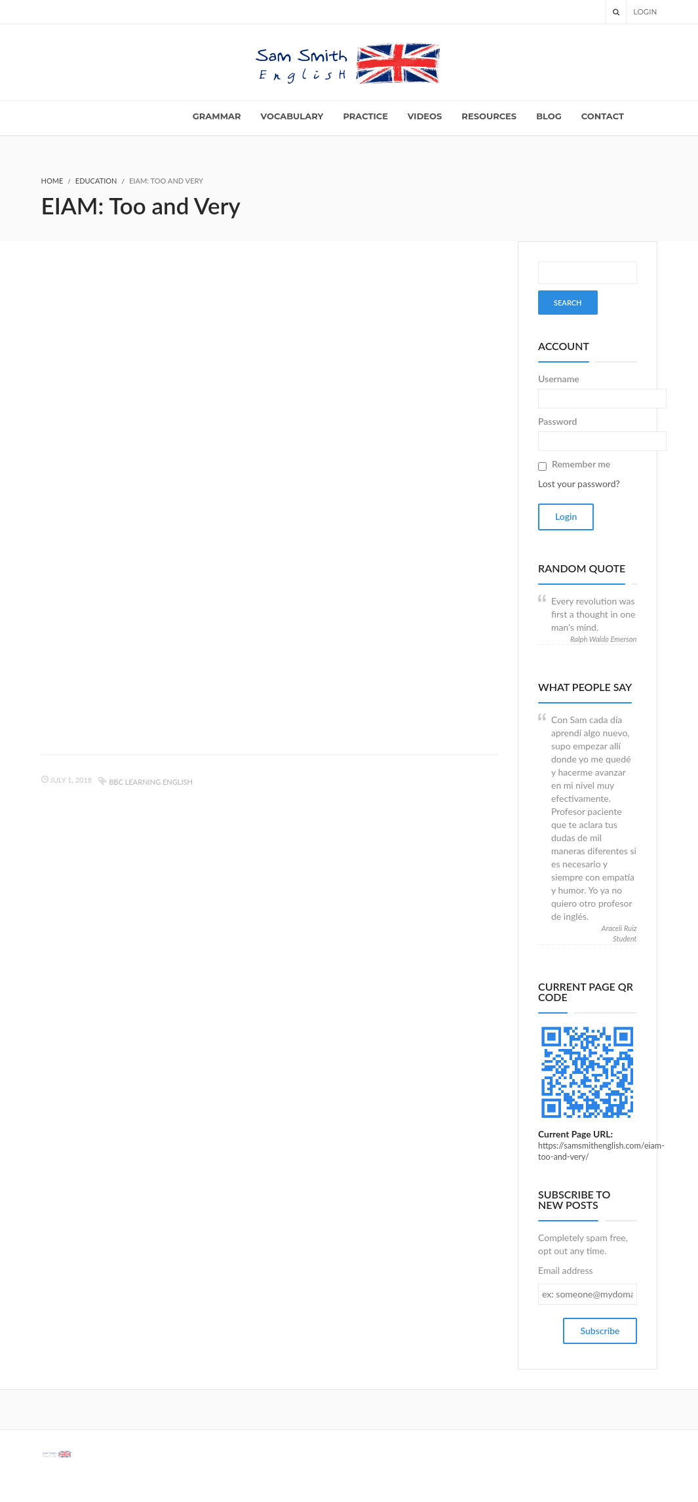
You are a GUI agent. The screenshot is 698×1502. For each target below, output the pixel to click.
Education (96, 180)
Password (557, 421)
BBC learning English (151, 782)
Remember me (581, 463)
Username (558, 378)
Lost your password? (579, 483)
